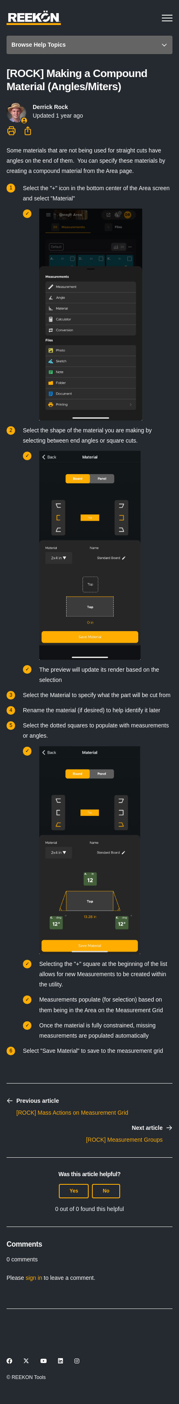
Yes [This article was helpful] (73, 1191)
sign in (34, 1278)
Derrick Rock (50, 107)
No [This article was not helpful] (106, 1191)
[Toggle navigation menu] (167, 18)
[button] (89, 45)
